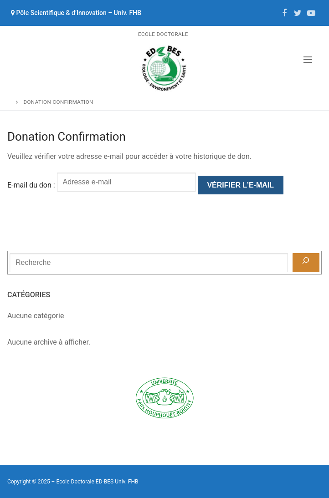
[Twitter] (298, 13)
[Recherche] (306, 262)
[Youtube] (311, 13)
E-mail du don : (31, 185)
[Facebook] (284, 13)
